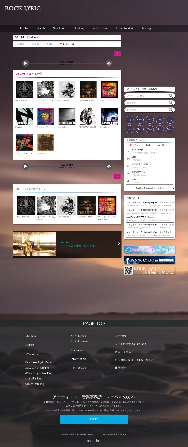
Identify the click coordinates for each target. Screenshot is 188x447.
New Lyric (31, 353)
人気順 (49, 44)
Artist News (78, 336)
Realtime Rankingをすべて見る (150, 188)
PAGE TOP (94, 323)
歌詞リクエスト (124, 352)
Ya (149, 129)
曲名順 (20, 44)
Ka (139, 119)
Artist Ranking (34, 378)
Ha (129, 129)
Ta (160, 119)
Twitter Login (79, 367)
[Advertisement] (115, 11)
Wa (170, 129)
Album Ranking (34, 384)
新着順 (35, 44)
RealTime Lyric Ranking (40, 362)
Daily (148, 145)
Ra (159, 129)
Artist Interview (80, 341)
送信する (94, 419)
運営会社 (120, 367)
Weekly (161, 145)
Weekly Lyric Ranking (38, 373)
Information (78, 359)
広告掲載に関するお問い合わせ (134, 359)
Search (29, 344)
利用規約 (120, 336)
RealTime (134, 145)
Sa (149, 119)
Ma (139, 129)
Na (170, 119)
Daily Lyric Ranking (37, 367)
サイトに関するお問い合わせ (132, 344)
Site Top (30, 336)
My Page (76, 350)
